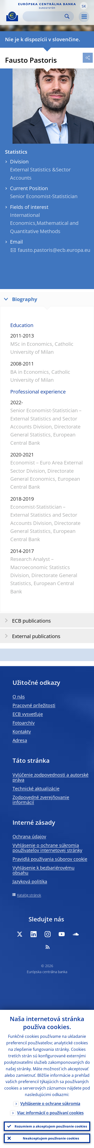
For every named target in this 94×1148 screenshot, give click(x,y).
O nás (19, 697)
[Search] (44, 16)
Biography (19, 299)
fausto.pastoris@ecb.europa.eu (54, 250)
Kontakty (22, 732)
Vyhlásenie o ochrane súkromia (50, 1103)
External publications (31, 636)
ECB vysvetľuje (28, 714)
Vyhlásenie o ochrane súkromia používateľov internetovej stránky (47, 847)
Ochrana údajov (29, 836)
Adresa (20, 740)
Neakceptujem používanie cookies (51, 1138)
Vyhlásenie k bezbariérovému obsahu (43, 870)
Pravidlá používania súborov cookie (50, 859)
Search (67, 16)
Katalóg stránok (29, 895)
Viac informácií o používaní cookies (50, 1113)
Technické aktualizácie (36, 788)
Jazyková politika (30, 881)
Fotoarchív (24, 723)
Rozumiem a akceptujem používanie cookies (51, 1126)
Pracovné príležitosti (34, 705)
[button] (83, 5)
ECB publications (26, 620)
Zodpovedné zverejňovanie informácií (41, 799)
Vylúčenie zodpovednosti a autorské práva (50, 777)
